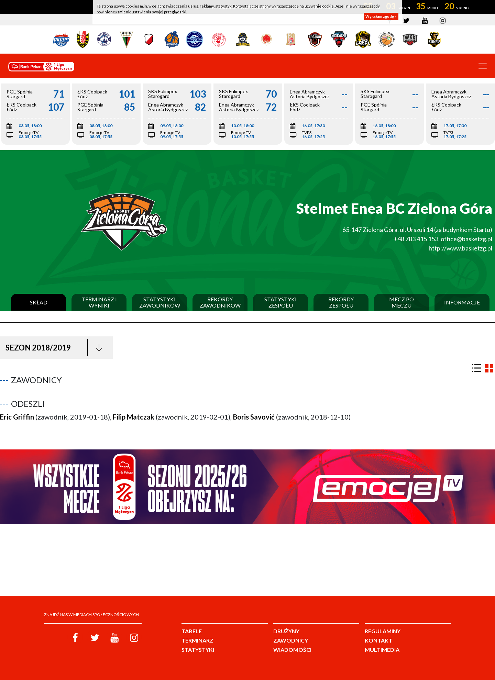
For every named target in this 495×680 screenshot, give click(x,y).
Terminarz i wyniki (99, 302)
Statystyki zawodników (159, 302)
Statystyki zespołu (280, 302)
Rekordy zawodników (220, 302)
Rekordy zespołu (341, 302)
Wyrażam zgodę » (381, 16)
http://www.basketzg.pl (460, 248)
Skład (38, 302)
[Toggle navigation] (482, 66)
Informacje (462, 302)
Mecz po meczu (401, 302)
